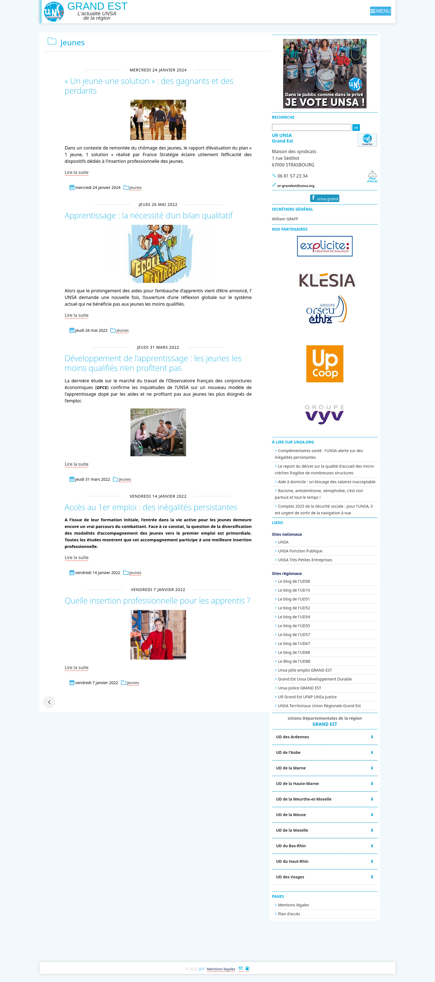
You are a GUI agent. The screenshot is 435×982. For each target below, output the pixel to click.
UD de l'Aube (302, 752)
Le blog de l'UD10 (307, 590)
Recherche (296, 117)
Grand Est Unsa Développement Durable (328, 679)
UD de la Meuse (305, 814)
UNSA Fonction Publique (313, 551)
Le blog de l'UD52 (307, 607)
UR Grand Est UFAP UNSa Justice (320, 696)
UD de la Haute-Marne (311, 783)
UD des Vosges (304, 876)
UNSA (296, 542)
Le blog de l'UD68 (307, 652)
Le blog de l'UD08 (307, 581)
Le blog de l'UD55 (307, 625)
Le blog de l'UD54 (307, 616)
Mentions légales (307, 905)
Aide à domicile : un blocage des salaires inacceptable (340, 481)
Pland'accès (385, 178)
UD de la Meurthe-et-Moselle (317, 799)
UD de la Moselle (306, 830)
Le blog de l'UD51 (307, 599)
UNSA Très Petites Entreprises (318, 559)
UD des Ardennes (306, 736)
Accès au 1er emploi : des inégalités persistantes (151, 506)
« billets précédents (49, 701)
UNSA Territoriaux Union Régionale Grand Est (332, 705)
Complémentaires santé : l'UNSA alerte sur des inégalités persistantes (332, 454)
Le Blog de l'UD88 (307, 661)
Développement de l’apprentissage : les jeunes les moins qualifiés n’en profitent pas (153, 362)
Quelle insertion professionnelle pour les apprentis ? (157, 600)
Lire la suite (77, 172)
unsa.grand (338, 198)
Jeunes (136, 187)
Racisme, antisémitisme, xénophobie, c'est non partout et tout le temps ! (332, 494)
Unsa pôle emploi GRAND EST (318, 670)
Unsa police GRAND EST (313, 688)
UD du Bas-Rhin (304, 845)
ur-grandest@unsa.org (309, 185)
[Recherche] (324, 127)
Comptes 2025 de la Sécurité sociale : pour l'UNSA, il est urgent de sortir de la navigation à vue (337, 509)
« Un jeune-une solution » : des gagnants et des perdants (149, 85)
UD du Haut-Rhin (306, 861)
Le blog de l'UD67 (307, 643)
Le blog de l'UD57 (307, 634)
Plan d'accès (302, 913)
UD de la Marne (304, 768)
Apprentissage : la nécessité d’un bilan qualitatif (148, 215)
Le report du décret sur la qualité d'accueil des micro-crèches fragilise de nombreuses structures (338, 469)
